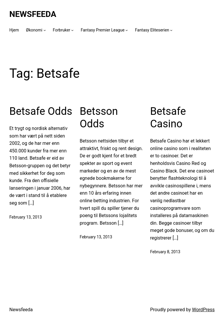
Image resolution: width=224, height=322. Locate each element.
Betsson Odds (99, 117)
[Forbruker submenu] (72, 30)
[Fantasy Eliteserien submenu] (171, 30)
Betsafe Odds (40, 111)
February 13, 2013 (25, 217)
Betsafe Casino (168, 117)
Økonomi (34, 30)
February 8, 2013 (165, 251)
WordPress (203, 309)
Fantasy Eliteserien (152, 30)
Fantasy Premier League (103, 30)
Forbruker (61, 30)
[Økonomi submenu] (44, 30)
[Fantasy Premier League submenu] (126, 30)
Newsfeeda (32, 14)
